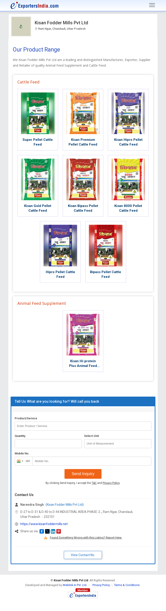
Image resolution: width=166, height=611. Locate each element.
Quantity (20, 436)
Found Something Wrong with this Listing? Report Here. (86, 537)
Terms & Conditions (127, 585)
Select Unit (91, 436)
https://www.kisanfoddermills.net (44, 524)
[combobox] (22, 461)
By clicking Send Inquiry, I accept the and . (83, 483)
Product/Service (26, 418)
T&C (94, 483)
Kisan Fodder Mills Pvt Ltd (61, 22)
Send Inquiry (82, 474)
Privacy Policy (111, 483)
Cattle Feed (28, 81)
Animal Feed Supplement (41, 303)
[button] (41, 531)
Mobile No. (22, 453)
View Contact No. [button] (83, 555)
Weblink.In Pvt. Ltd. (75, 585)
